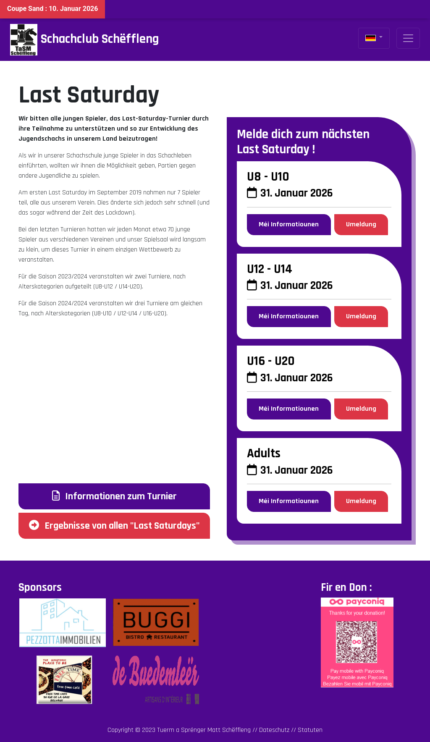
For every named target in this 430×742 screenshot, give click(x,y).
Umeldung (361, 224)
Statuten (310, 730)
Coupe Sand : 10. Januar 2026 (52, 9)
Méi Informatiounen (289, 224)
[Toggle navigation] (408, 38)
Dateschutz (274, 730)
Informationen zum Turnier (114, 496)
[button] (374, 38)
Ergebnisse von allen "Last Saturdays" (114, 525)
